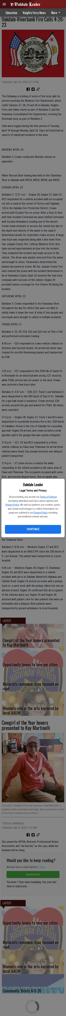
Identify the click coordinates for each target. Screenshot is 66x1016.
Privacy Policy (12, 504)
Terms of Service (48, 496)
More (56, 12)
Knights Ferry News (34, 12)
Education (11, 12)
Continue (33, 529)
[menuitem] (56, 12)
